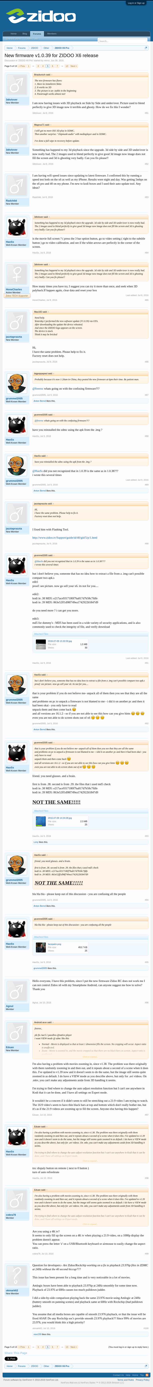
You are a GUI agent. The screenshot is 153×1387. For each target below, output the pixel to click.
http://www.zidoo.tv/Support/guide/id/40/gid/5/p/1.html (64, 537)
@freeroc (37, 388)
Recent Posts (31, 39)
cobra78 (11, 1214)
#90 (146, 543)
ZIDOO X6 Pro (26, 60)
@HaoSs (37, 471)
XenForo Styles (87, 1382)
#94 (146, 900)
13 (67, 66)
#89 (146, 484)
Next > (74, 66)
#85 (146, 300)
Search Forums (13, 39)
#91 (146, 663)
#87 (146, 395)
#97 (146, 1115)
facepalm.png (54, 944)
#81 (146, 113)
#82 (146, 164)
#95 (146, 962)
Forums (37, 34)
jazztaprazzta (14, 336)
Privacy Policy (142, 1380)
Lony (36, 842)
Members (51, 33)
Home (14, 33)
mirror (47, 60)
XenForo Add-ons (69, 1382)
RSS (147, 1375)
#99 (146, 1253)
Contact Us (118, 1375)
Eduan (10, 1047)
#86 (146, 362)
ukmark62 (12, 1290)
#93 (146, 836)
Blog (25, 33)
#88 (146, 436)
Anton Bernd (40, 401)
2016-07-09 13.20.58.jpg (60, 641)
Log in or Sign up (136, 3)
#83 (146, 197)
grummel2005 (14, 398)
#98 (146, 1178)
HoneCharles (14, 289)
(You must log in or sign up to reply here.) (129, 1347)
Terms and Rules (125, 1380)
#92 (146, 723)
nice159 (37, 1334)
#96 (146, 1002)
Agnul (9, 1006)
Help (128, 1375)
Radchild (11, 200)
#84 (146, 252)
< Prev (22, 66)
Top (142, 1375)
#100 (146, 1328)
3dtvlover (12, 99)
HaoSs (10, 241)
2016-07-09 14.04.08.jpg (60, 818)
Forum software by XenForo (31, 1380)
